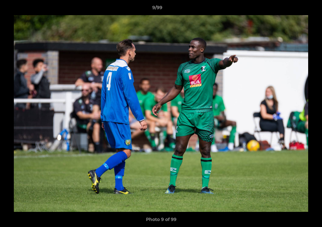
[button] (295, 9)
